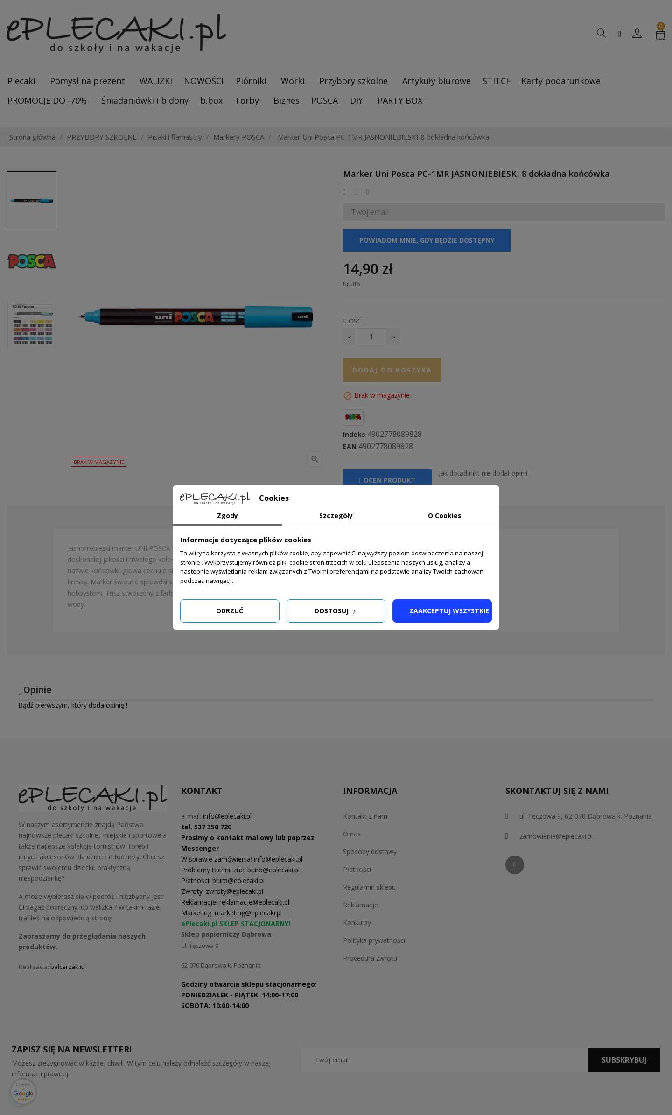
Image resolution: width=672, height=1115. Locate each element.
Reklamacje (360, 904)
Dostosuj (336, 610)
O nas (352, 833)
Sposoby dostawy (370, 851)
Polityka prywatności (374, 940)
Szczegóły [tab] (336, 515)
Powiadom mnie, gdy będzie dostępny (426, 240)
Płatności (357, 869)
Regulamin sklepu (369, 887)
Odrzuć (229, 610)
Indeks (354, 434)
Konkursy (357, 922)
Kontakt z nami (366, 816)
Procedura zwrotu (370, 958)
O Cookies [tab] (445, 515)
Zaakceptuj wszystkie (449, 610)
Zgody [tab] (227, 515)
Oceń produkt (387, 480)
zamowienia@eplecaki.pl (556, 836)
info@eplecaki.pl (227, 816)
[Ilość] (371, 336)
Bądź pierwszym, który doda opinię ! (72, 705)
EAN (350, 446)
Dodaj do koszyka (392, 369)
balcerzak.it (66, 966)
